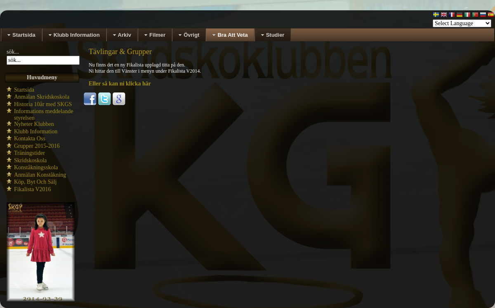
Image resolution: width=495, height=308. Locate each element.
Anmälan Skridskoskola (41, 97)
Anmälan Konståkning (40, 175)
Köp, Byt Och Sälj (35, 182)
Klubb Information (35, 131)
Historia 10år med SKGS (43, 104)
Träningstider (29, 153)
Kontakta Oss (29, 138)
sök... (13, 52)
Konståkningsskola (36, 167)
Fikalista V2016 (32, 189)
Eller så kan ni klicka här (120, 84)
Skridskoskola (30, 160)
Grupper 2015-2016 (37, 146)
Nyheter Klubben (34, 124)
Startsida (24, 90)
